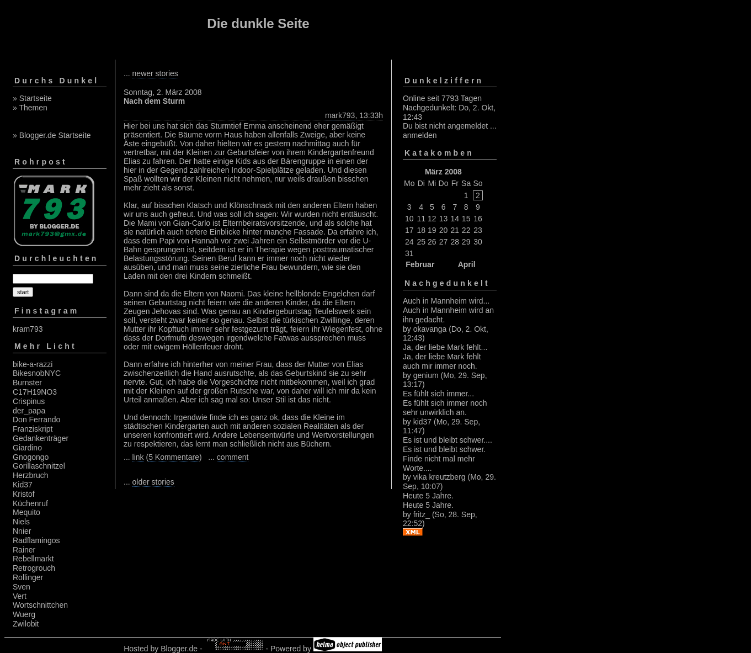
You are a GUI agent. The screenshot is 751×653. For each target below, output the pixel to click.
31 (409, 253)
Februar (420, 264)
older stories (153, 481)
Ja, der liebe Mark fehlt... (445, 347)
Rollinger (28, 577)
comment (233, 457)
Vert (19, 596)
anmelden (420, 135)
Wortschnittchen (40, 605)
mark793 (340, 115)
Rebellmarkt (33, 558)
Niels (21, 521)
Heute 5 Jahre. (428, 495)
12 (432, 218)
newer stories (155, 73)
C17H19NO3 (35, 391)
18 (421, 230)
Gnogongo (31, 457)
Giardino (27, 447)
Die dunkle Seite (258, 23)
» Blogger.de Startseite (52, 135)
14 (455, 218)
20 (443, 230)
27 (443, 241)
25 (421, 241)
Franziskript (32, 428)
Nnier (22, 531)
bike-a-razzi (32, 364)
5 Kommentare (173, 457)
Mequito (26, 512)
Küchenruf (30, 503)
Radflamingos (36, 540)
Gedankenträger (40, 438)
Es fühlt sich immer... (438, 393)
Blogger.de (179, 648)
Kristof (24, 494)
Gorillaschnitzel (39, 465)
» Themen (30, 107)
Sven (21, 586)
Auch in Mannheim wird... (446, 300)
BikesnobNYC (37, 373)
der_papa (29, 410)
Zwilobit (26, 623)
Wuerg (24, 614)
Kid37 (23, 484)
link (138, 457)
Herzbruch (31, 475)
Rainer (24, 549)
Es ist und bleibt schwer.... (447, 440)
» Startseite (32, 98)
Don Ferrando (36, 419)
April (467, 264)
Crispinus (29, 401)
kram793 (27, 329)
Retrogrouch (34, 568)
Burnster (27, 382)
